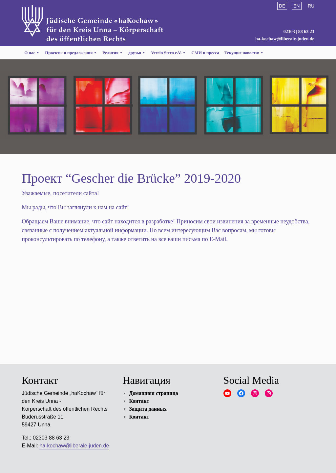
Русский (311, 6)
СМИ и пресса (205, 52)
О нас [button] (32, 52)
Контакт (139, 401)
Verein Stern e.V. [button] (168, 52)
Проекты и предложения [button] (71, 52)
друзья (137, 52)
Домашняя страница (153, 393)
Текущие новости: (244, 52)
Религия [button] (112, 52)
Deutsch (282, 6)
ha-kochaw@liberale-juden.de (284, 39)
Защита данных (147, 409)
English (297, 6)
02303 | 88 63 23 (299, 32)
